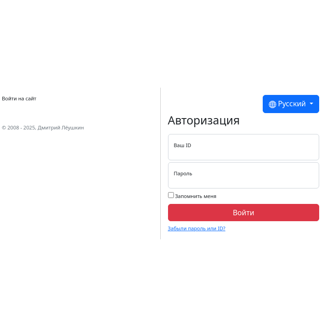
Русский (288, 104)
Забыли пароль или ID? (196, 228)
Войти (243, 213)
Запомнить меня (192, 195)
